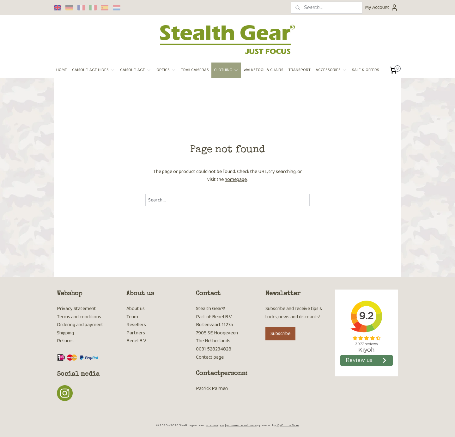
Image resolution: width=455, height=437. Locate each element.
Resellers (136, 325)
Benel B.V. (136, 341)
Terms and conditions (79, 317)
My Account (381, 7)
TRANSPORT (299, 70)
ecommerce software (242, 425)
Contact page (210, 357)
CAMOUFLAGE (135, 70)
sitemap (212, 425)
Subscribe (280, 334)
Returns (65, 341)
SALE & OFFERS (365, 70)
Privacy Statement (76, 309)
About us (135, 309)
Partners (135, 333)
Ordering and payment (80, 325)
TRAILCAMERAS (195, 70)
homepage (236, 179)
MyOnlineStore (287, 425)
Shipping (65, 333)
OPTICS (166, 70)
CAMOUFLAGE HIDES (93, 70)
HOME (61, 70)
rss (222, 425)
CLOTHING (226, 70)
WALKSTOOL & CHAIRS (263, 70)
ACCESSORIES (331, 70)
